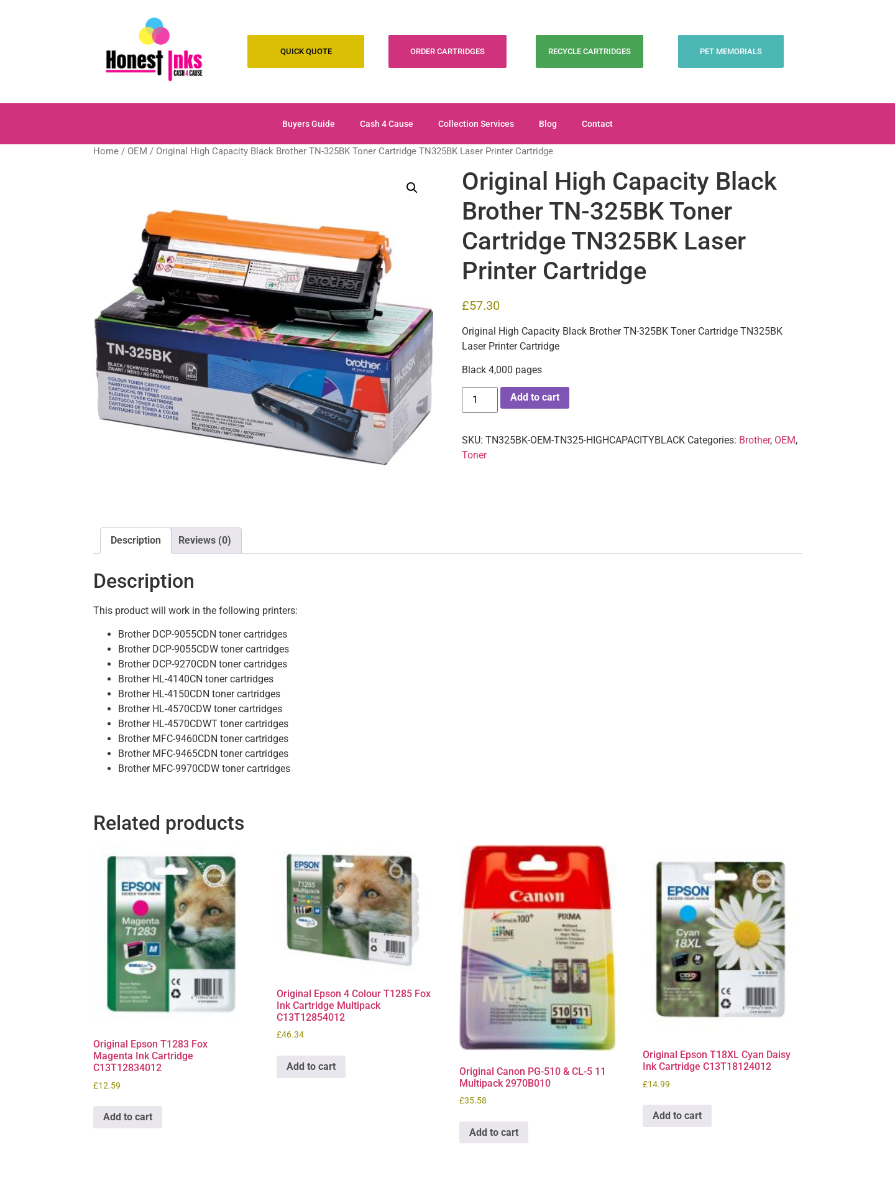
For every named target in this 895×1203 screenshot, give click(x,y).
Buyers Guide (308, 124)
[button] (412, 188)
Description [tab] (136, 540)
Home (106, 151)
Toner (474, 455)
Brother (754, 440)
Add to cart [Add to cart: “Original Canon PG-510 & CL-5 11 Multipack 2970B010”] (493, 1132)
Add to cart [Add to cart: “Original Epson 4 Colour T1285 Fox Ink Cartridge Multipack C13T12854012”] (311, 1066)
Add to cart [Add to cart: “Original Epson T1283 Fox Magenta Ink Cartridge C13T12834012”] (127, 1117)
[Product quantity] (480, 400)
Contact (597, 124)
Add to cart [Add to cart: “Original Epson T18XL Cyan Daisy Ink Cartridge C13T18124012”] (677, 1116)
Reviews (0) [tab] (204, 540)
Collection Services (476, 124)
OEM (137, 151)
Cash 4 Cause (386, 124)
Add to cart (534, 397)
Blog (548, 124)
